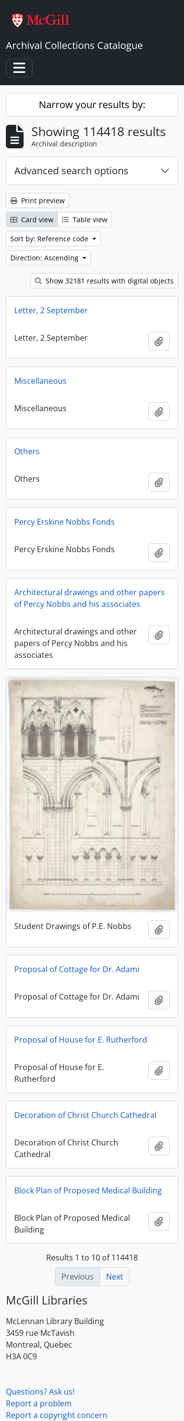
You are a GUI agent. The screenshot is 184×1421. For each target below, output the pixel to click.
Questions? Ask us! (40, 1391)
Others (27, 451)
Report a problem (39, 1403)
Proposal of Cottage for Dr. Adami (76, 969)
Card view (31, 219)
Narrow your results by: (92, 104)
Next (114, 1276)
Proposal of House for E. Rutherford (80, 1039)
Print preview (37, 200)
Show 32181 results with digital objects (104, 280)
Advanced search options (71, 170)
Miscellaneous (40, 380)
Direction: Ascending (45, 257)
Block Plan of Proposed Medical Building (88, 1190)
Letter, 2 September (51, 310)
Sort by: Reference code (50, 238)
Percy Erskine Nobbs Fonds (64, 521)
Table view (84, 219)
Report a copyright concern (56, 1415)
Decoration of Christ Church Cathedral (85, 1115)
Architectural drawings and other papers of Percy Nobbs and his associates (89, 598)
